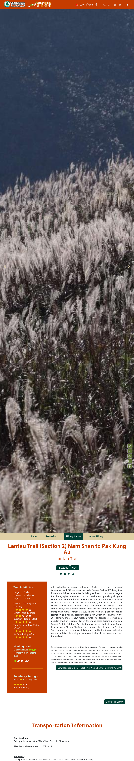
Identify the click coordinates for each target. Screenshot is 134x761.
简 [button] (120, 5)
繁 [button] (115, 5)
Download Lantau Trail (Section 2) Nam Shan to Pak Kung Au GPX (89, 667)
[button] (127, 4)
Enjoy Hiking (40, 4)
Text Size (106, 5)
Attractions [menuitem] (51, 536)
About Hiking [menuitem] (96, 536)
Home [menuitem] (34, 536)
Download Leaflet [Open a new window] (114, 701)
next (74, 567)
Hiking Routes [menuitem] (73, 536)
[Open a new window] (62, 573)
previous (63, 567)
